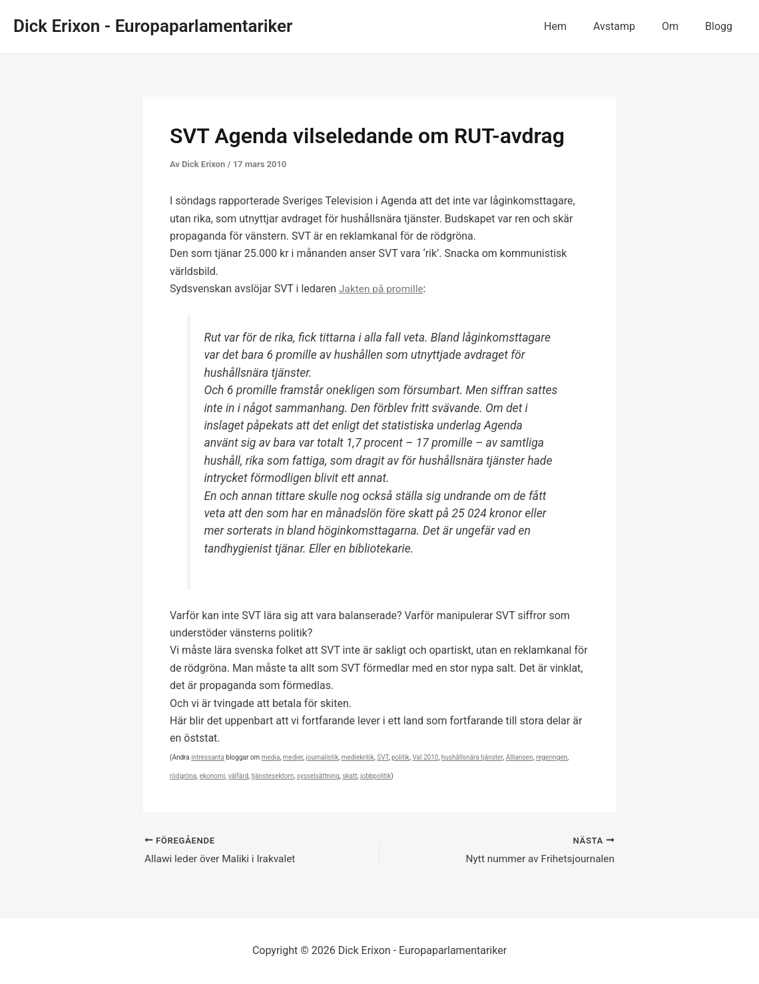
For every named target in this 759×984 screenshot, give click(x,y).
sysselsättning (318, 776)
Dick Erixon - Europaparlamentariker (152, 26)
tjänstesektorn (273, 776)
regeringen (551, 757)
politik (400, 757)
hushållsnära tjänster (472, 757)
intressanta (207, 757)
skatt (349, 776)
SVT (382, 757)
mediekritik (358, 757)
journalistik (322, 757)
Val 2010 (425, 757)
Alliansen (519, 757)
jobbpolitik (375, 776)
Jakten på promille (382, 288)
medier (293, 757)
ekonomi (213, 776)
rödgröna (183, 776)
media (271, 757)
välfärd (238, 776)
